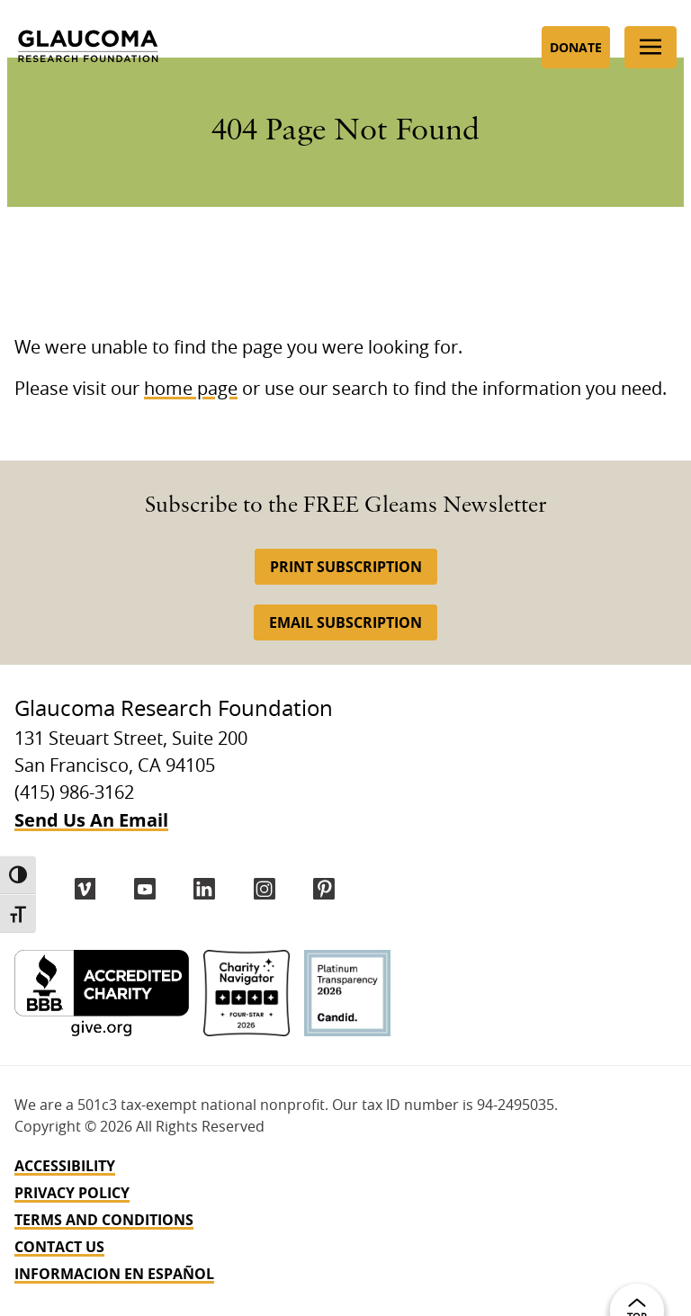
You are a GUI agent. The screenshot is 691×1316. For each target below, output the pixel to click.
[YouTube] (145, 889)
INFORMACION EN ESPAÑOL (114, 1274)
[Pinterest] (324, 889)
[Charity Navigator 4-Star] (246, 993)
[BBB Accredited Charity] (101, 993)
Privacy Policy (72, 1193)
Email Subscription (345, 622)
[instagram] (264, 889)
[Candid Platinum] (347, 993)
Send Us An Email (91, 820)
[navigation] (345, 1219)
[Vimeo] (85, 889)
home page (191, 389)
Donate (576, 47)
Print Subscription (346, 567)
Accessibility (64, 1166)
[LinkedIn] (204, 889)
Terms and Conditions (103, 1220)
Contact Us (59, 1247)
